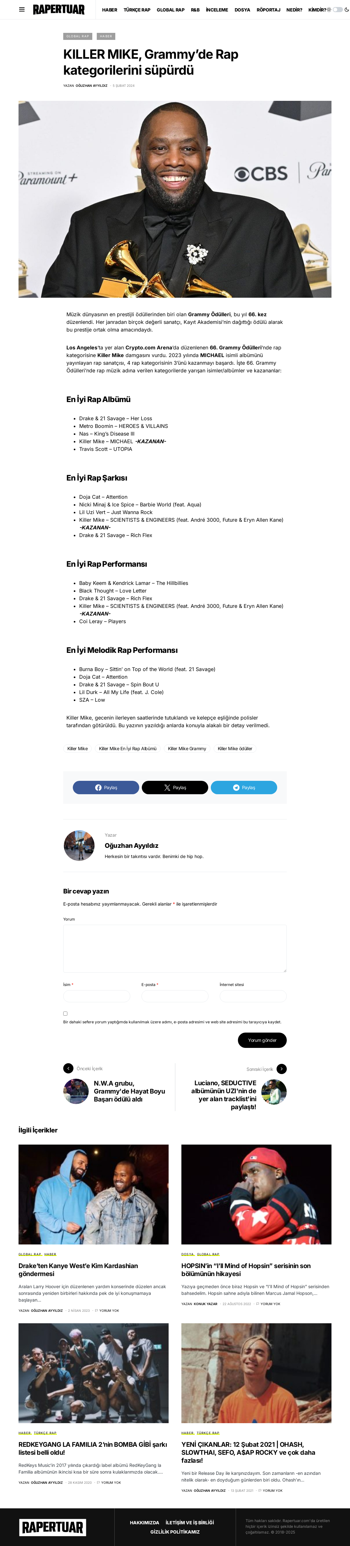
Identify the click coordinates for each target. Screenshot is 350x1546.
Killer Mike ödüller (235, 748)
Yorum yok (109, 1310)
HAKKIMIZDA (144, 1522)
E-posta (149, 984)
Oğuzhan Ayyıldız (131, 845)
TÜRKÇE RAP (45, 1432)
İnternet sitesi (232, 984)
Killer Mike (77, 748)
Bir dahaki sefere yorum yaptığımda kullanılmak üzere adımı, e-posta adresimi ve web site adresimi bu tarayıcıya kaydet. (172, 1021)
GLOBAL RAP (77, 36)
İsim (68, 984)
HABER (106, 36)
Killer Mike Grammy (187, 748)
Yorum (69, 919)
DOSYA (187, 1254)
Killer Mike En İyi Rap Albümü (127, 748)
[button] (22, 9)
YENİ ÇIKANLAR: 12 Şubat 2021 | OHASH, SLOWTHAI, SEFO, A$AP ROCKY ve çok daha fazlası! (248, 1452)
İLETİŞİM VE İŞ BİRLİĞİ (190, 1522)
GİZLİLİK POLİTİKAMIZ (175, 1531)
